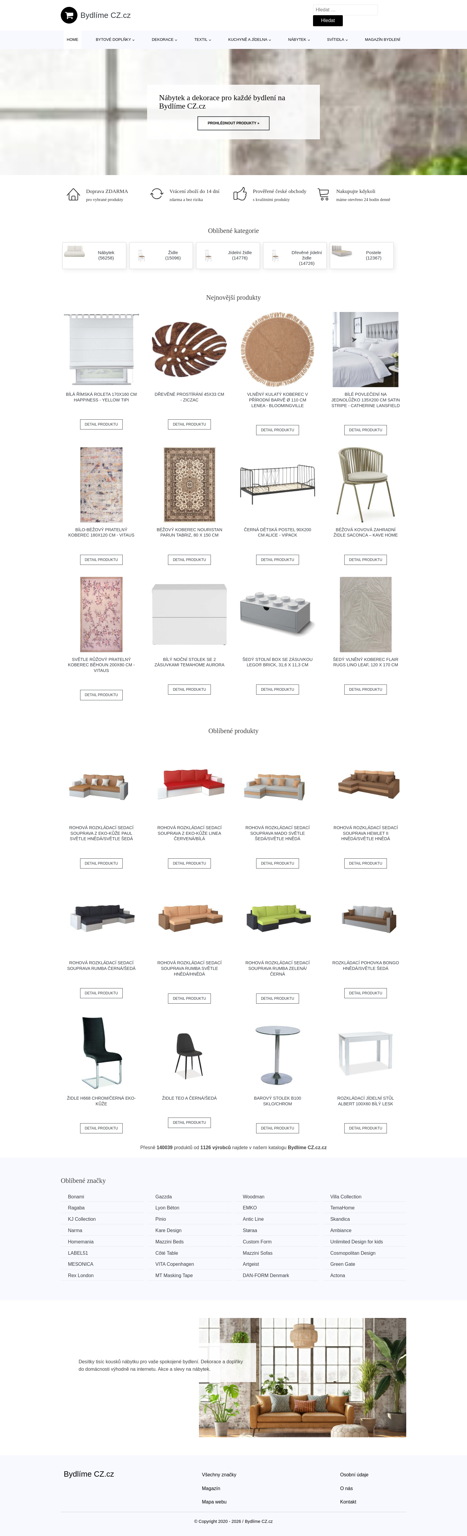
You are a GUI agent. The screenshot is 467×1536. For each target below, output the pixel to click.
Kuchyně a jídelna (247, 39)
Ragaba (76, 1207)
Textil (200, 39)
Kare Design (170, 1230)
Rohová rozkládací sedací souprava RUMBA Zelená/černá (277, 968)
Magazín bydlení (382, 39)
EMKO (252, 1207)
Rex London (81, 1275)
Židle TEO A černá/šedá (189, 1098)
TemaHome (346, 1207)
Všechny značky (219, 1474)
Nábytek (297, 39)
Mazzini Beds (171, 1241)
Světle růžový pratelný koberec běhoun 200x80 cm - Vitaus (101, 665)
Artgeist (253, 1263)
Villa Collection (349, 1196)
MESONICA (81, 1263)
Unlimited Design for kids (360, 1241)
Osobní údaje (354, 1474)
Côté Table (168, 1252)
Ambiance (344, 1230)
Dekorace (163, 39)
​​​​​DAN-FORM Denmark (268, 1275)
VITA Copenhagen (176, 1263)
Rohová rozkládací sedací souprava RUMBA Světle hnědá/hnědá (189, 968)
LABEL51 (78, 1252)
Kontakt (348, 1501)
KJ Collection (82, 1219)
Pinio (162, 1219)
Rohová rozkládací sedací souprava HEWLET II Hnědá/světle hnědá (366, 833)
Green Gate (346, 1263)
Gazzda (165, 1196)
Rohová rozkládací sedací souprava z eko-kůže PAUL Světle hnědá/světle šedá (101, 833)
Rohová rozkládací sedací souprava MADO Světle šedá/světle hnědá (277, 833)
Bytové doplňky (113, 39)
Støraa (252, 1230)
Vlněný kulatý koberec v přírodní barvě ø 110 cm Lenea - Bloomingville (277, 400)
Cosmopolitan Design (356, 1252)
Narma (75, 1230)
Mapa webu (214, 1501)
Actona (341, 1275)
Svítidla (335, 39)
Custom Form (259, 1241)
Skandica (344, 1219)
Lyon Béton (169, 1207)
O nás (346, 1487)
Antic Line (255, 1219)
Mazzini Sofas (260, 1252)
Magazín (211, 1487)
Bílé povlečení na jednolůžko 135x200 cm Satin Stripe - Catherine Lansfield (365, 400)
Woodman (256, 1196)
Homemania (81, 1241)
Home (72, 39)
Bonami (76, 1196)
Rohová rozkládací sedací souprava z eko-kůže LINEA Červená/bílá (189, 833)
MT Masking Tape (175, 1275)
